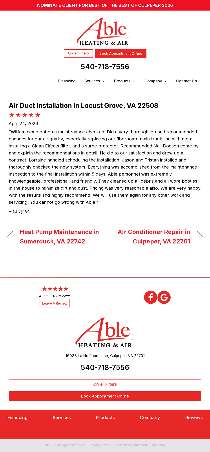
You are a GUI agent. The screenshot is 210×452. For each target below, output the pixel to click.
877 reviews (61, 296)
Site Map (158, 445)
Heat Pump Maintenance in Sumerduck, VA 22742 (59, 236)
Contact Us (186, 81)
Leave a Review (54, 303)
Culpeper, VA (121, 356)
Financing (67, 81)
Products (125, 81)
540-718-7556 (105, 66)
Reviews (194, 418)
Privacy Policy (100, 445)
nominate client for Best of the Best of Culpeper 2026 (105, 5)
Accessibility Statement (131, 445)
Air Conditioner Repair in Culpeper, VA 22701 (150, 236)
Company (155, 81)
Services (94, 81)
